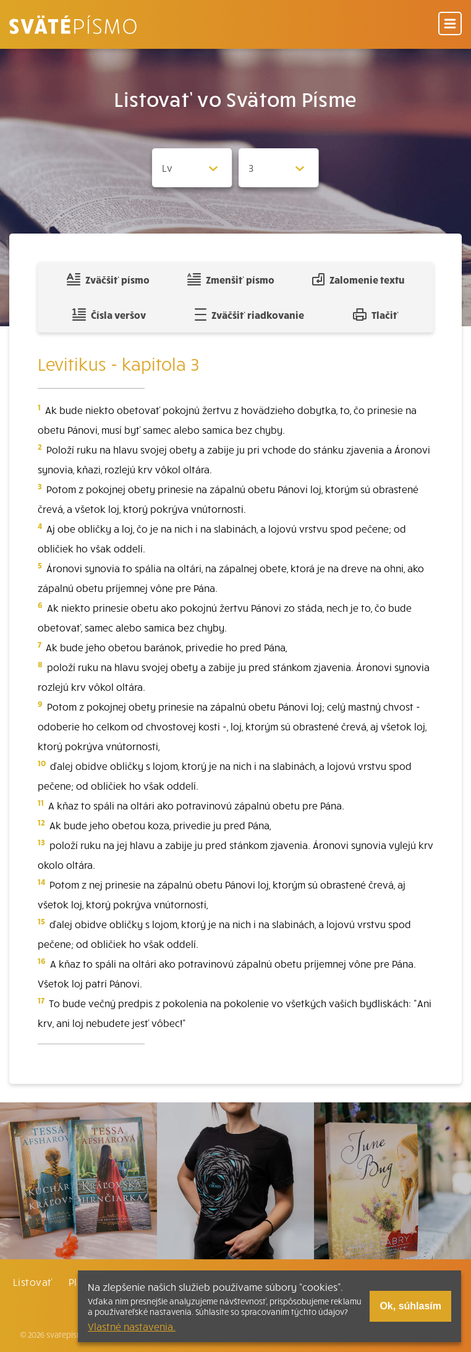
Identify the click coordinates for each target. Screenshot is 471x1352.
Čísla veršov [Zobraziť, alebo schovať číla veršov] (109, 314)
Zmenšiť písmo (230, 279)
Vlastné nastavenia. (132, 1326)
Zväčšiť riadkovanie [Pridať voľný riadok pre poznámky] (249, 314)
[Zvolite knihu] (192, 167)
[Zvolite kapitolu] (279, 167)
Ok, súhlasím (410, 1306)
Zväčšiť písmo (108, 279)
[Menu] (450, 24)
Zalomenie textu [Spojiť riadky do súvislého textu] (358, 279)
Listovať (33, 1281)
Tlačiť (376, 314)
